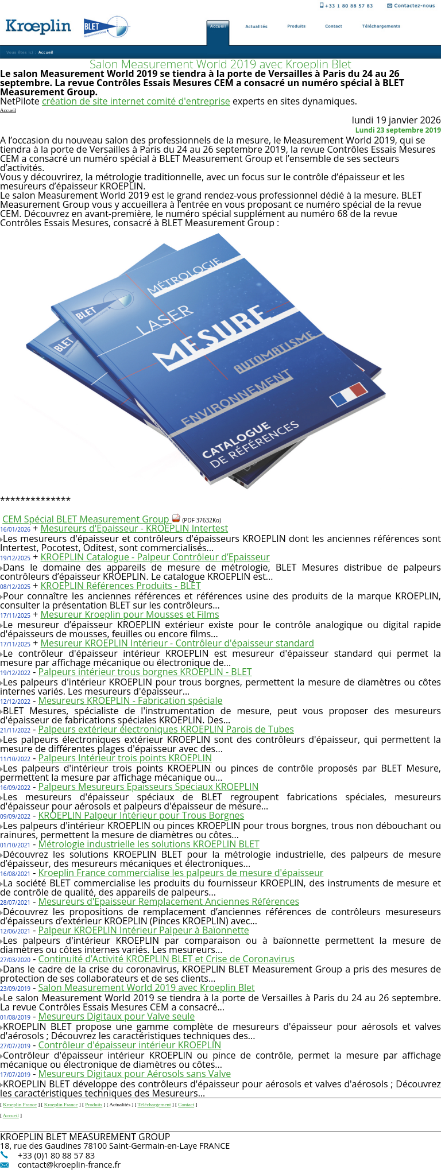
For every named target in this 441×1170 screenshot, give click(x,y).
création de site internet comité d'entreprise (136, 101)
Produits (93, 1104)
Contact (186, 1104)
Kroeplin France (20, 1104)
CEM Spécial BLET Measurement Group (91, 519)
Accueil (11, 1115)
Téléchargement (154, 1104)
